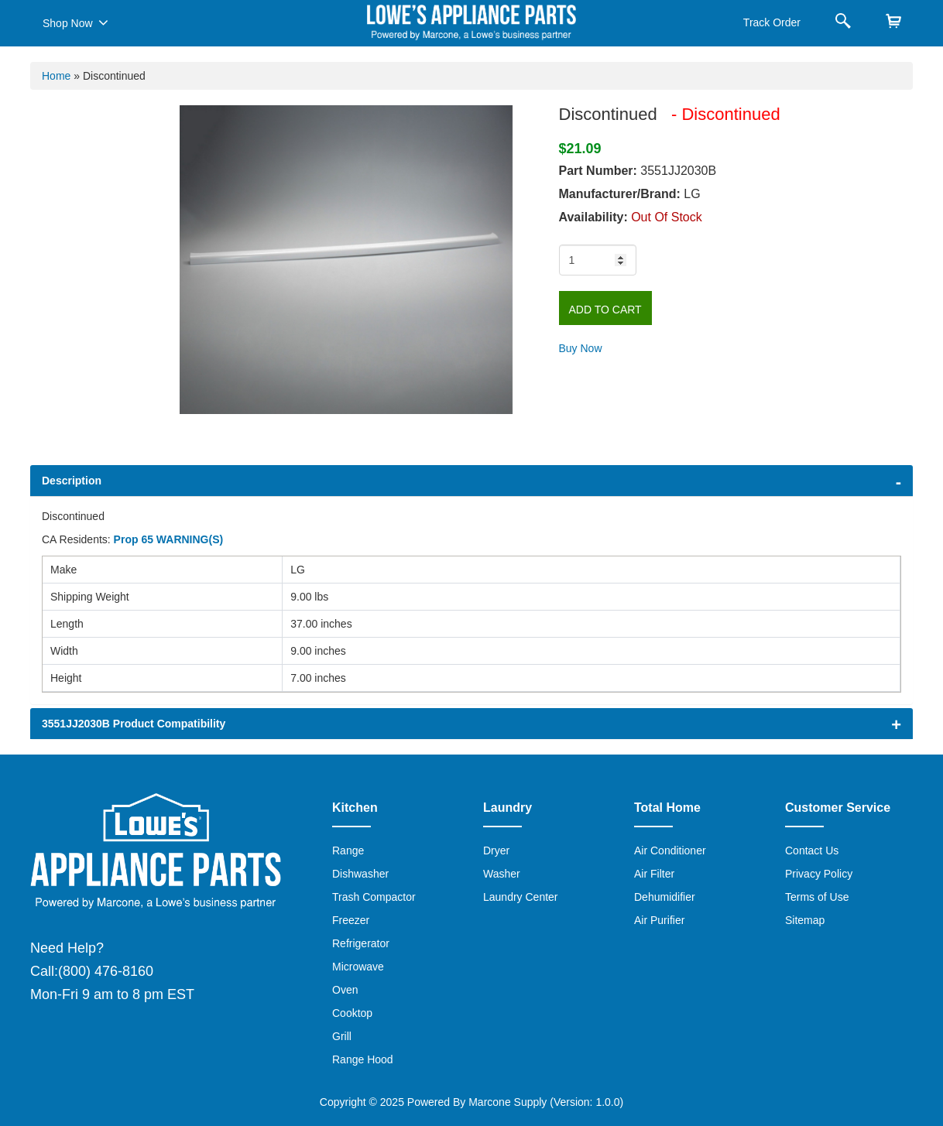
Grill (341, 1036)
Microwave (358, 966)
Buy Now (580, 348)
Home (56, 76)
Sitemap (805, 920)
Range (348, 850)
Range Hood (362, 1059)
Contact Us (811, 850)
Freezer (350, 920)
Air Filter (654, 874)
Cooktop (352, 1013)
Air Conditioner (670, 850)
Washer (501, 874)
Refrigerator (360, 943)
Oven (345, 990)
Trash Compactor (374, 897)
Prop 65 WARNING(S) (169, 539)
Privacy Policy (818, 874)
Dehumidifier (664, 897)
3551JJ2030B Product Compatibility (133, 723)
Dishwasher (360, 874)
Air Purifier (659, 920)
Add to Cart (605, 309)
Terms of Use (817, 897)
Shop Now (75, 22)
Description (71, 480)
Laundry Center (520, 897)
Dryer (496, 850)
